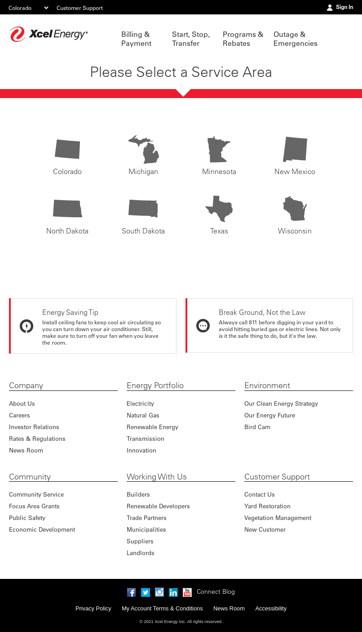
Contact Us (259, 494)
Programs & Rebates (243, 39)
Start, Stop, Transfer (191, 39)
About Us (22, 403)
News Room (26, 450)
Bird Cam (257, 426)
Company (26, 385)
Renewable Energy (152, 426)
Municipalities (146, 529)
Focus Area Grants (34, 506)
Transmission (145, 438)
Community (30, 477)
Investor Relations (34, 426)
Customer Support (80, 7)
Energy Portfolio (155, 385)
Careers (19, 415)
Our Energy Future (269, 415)
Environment (267, 385)
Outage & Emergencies (294, 39)
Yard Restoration (267, 506)
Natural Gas (143, 415)
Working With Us (157, 477)
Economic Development (42, 529)
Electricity (140, 403)
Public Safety (27, 517)
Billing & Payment (136, 39)
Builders (138, 494)
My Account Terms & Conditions (162, 608)
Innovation (141, 450)
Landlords (141, 552)
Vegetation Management (277, 517)
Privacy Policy (93, 608)
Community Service (36, 494)
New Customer (265, 529)
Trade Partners (147, 517)
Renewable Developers (158, 506)
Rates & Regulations (37, 438)
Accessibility (271, 608)
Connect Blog (216, 591)
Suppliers (140, 541)
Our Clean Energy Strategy (281, 403)
